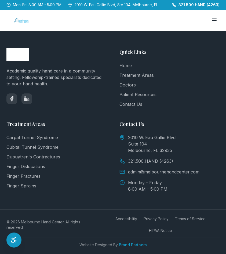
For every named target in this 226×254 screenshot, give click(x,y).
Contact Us (130, 104)
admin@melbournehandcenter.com (159, 172)
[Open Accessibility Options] (13, 240)
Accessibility (126, 218)
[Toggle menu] (214, 20)
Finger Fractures (23, 176)
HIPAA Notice (160, 230)
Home (125, 65)
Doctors (127, 85)
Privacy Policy (156, 218)
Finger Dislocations (25, 166)
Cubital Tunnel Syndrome (32, 147)
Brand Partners (133, 244)
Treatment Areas (136, 75)
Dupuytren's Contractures (33, 156)
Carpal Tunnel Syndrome (32, 137)
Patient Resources (137, 94)
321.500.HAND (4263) (146, 161)
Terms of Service (190, 218)
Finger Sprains (21, 185)
